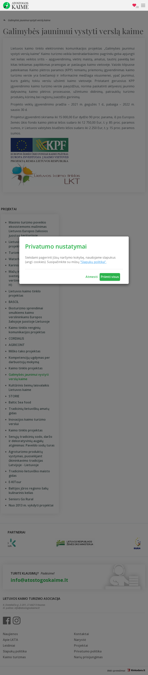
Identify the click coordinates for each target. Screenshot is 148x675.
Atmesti (92, 277)
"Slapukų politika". (93, 262)
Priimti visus (110, 277)
